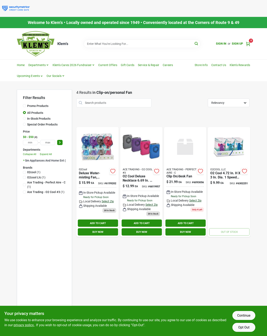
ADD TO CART (98, 223)
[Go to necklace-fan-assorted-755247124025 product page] (141, 182)
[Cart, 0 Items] (248, 43)
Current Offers (107, 65)
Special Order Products (42, 124)
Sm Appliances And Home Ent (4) (46, 160)
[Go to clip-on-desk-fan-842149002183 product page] (185, 182)
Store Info (201, 65)
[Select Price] (60, 142)
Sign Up (237, 43)
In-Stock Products (38, 119)
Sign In (221, 43)
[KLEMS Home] (35, 43)
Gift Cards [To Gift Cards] (127, 65)
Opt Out (243, 327)
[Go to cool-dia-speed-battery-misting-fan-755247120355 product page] (229, 182)
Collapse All (29, 154)
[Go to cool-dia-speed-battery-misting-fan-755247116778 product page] (97, 182)
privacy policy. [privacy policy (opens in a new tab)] (24, 325)
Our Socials (54, 76)
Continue (243, 315)
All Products (35, 113)
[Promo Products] (24, 105)
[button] (30, 75)
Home (21, 65)
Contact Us (218, 65)
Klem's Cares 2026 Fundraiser (72, 65)
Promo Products (37, 106)
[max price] (47, 142)
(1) (33, 172)
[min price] (30, 142)
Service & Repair (148, 65)
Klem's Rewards (240, 65)
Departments (37, 65)
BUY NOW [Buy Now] (97, 232)
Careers (168, 65)
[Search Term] (142, 44)
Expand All (46, 154)
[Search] (197, 43)
